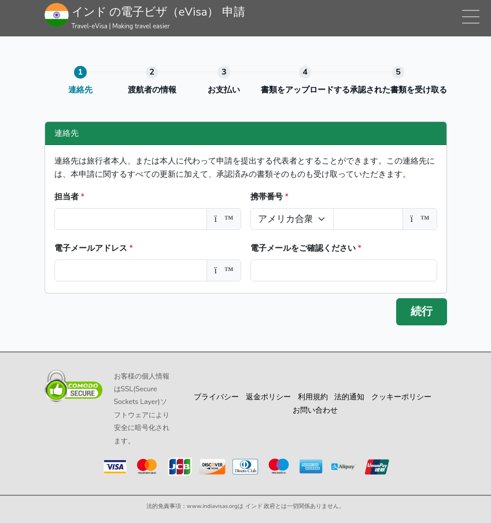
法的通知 (349, 397)
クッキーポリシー (401, 397)
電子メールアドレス (93, 248)
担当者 (69, 196)
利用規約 (313, 397)
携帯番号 (269, 196)
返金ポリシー (268, 397)
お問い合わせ (315, 410)
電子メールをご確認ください (305, 248)
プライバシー (216, 397)
